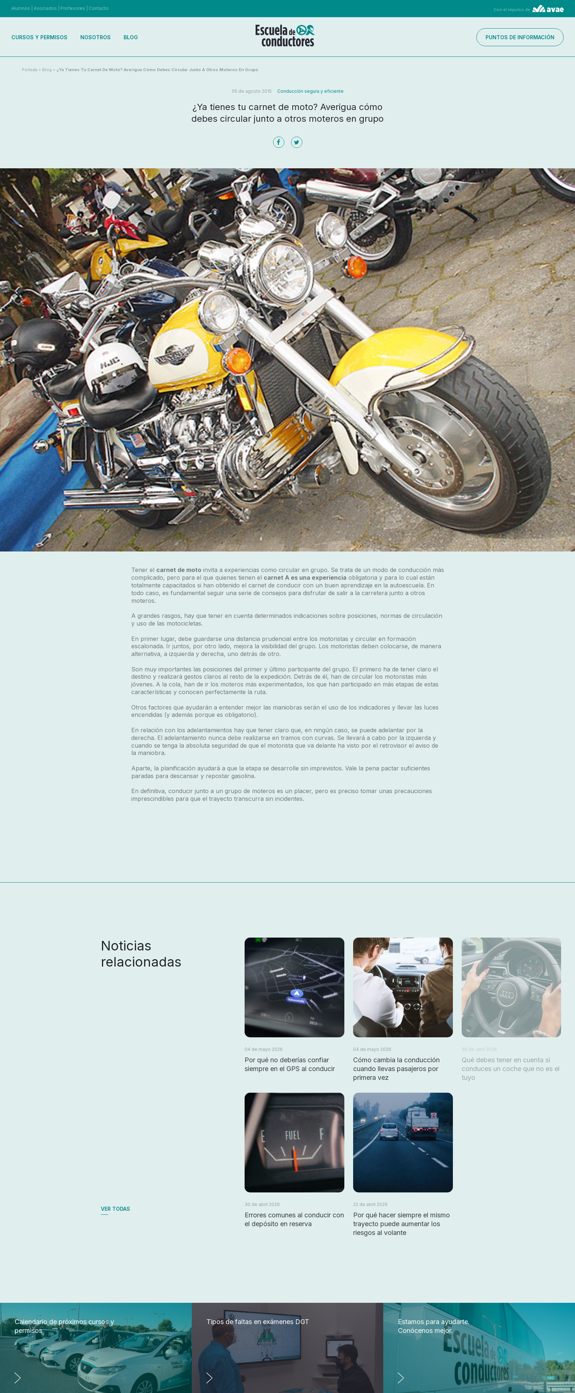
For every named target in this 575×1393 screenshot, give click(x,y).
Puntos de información (520, 37)
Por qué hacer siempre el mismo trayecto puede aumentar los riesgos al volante (401, 1223)
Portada (29, 69)
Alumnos (20, 8)
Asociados (45, 8)
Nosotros (95, 37)
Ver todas (115, 1209)
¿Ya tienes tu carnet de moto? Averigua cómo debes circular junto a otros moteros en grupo (157, 69)
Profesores (73, 8)
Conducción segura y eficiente (310, 91)
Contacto (99, 8)
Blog (131, 37)
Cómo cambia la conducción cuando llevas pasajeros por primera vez (396, 1068)
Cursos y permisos (39, 37)
